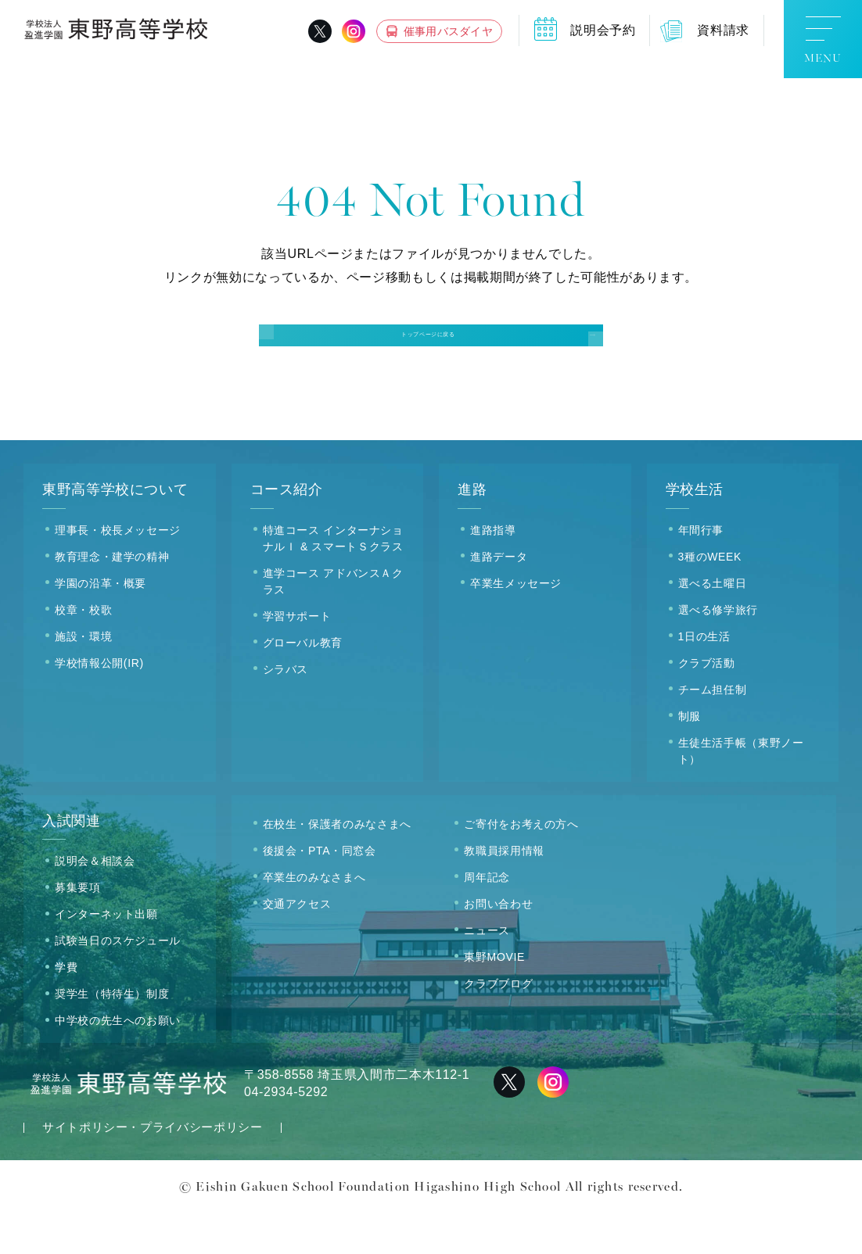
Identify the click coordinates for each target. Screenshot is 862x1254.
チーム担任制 (712, 731)
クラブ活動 (706, 704)
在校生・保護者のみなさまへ (337, 865)
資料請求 (723, 30)
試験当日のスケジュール (118, 982)
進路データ (498, 598)
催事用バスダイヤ (448, 31)
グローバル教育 (303, 684)
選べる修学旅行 (718, 651)
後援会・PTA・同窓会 (319, 892)
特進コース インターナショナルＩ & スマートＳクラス (333, 579)
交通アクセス (297, 945)
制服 (689, 757)
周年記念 (487, 918)
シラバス (286, 710)
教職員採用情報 (504, 892)
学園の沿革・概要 (100, 624)
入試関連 (71, 862)
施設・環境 (83, 678)
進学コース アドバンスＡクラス (333, 622)
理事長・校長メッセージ (118, 571)
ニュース (487, 972)
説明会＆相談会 (95, 903)
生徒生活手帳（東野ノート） (741, 792)
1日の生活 (704, 678)
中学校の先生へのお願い (118, 1062)
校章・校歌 (83, 651)
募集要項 (78, 929)
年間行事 (701, 571)
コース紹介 (286, 531)
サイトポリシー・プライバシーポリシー (152, 1169)
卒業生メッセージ (516, 624)
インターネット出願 (106, 956)
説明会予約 (602, 30)
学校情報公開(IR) (99, 704)
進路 (472, 531)
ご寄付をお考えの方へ (521, 865)
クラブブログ (498, 1025)
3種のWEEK (710, 598)
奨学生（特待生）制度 (112, 1036)
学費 (66, 1009)
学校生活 (695, 531)
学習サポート (297, 657)
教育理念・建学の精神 (112, 598)
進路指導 (493, 571)
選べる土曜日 (712, 624)
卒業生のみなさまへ (314, 918)
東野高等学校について (115, 531)
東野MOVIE (494, 998)
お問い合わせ (498, 945)
